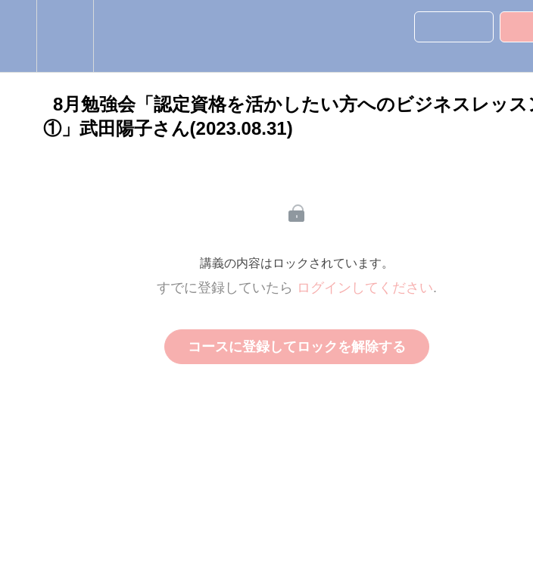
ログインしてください (365, 287)
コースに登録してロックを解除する (297, 346)
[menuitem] (64, 36)
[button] (18, 36)
